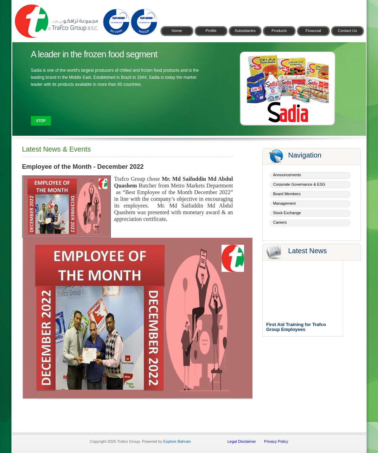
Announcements (287, 175)
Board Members (287, 194)
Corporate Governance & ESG (299, 184)
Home (177, 30)
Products (279, 30)
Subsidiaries (245, 30)
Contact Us (347, 30)
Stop (41, 121)
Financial (313, 30)
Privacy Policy (276, 441)
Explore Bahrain (177, 441)
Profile (210, 30)
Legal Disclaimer (242, 441)
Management (284, 203)
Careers (280, 222)
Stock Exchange (287, 213)
